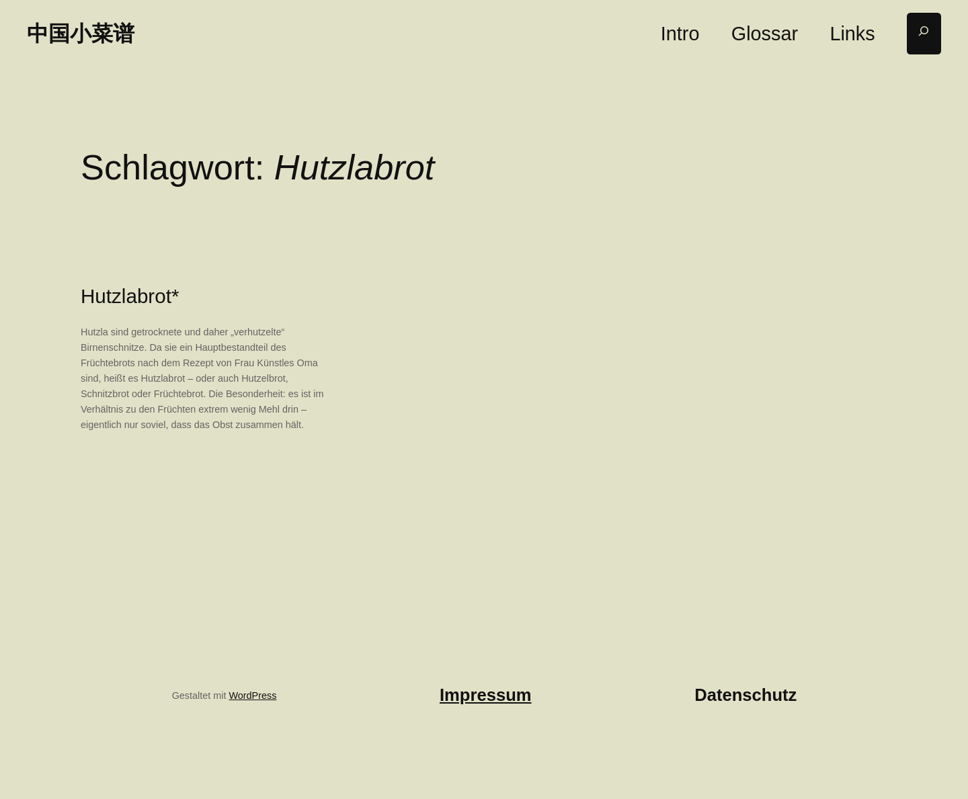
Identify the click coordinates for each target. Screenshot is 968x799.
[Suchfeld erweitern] (924, 34)
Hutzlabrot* (130, 296)
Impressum (486, 694)
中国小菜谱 (80, 33)
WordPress (252, 695)
